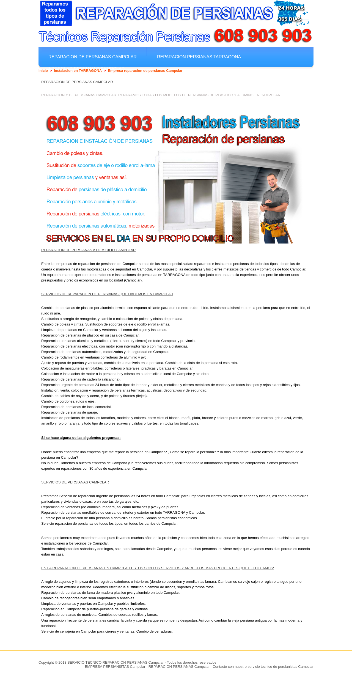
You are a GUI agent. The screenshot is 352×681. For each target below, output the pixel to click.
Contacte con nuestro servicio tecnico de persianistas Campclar (263, 666)
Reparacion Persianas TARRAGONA (199, 56)
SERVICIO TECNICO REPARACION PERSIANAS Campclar (115, 662)
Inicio (43, 71)
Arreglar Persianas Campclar (86, 68)
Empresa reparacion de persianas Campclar (145, 71)
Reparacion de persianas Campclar (92, 56)
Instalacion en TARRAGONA (78, 71)
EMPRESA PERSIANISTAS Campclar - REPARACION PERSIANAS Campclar (147, 666)
